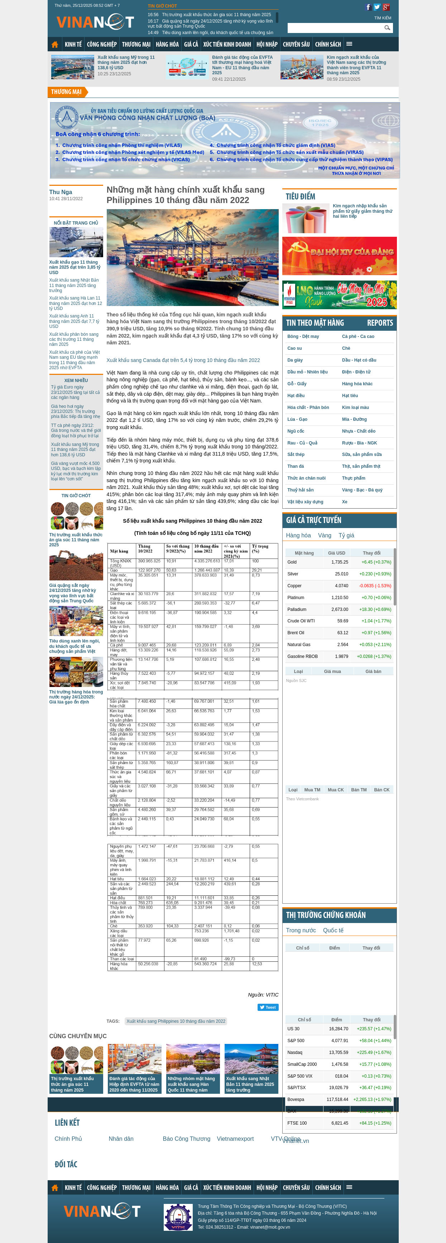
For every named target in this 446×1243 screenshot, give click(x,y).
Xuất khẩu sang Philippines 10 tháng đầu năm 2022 (175, 1021)
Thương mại (136, 45)
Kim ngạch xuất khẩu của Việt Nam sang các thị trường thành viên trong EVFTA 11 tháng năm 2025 (356, 65)
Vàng (324, 535)
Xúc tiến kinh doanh (227, 45)
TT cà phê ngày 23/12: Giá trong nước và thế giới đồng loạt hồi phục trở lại (76, 430)
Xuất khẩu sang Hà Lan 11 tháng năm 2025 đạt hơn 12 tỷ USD (75, 303)
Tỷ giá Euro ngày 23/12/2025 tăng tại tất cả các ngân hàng (75, 392)
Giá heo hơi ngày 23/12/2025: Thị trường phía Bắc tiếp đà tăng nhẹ (76, 411)
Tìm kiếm (383, 18)
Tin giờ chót (162, 6)
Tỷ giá (346, 535)
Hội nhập (267, 45)
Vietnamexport (235, 1139)
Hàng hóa (167, 45)
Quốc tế (333, 930)
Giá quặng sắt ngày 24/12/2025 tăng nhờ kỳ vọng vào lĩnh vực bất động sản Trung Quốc (210, 24)
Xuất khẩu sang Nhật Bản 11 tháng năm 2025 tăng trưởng (74, 285)
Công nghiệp (102, 45)
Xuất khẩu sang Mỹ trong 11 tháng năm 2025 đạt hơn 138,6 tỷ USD (126, 62)
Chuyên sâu (296, 45)
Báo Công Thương (187, 1139)
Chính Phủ (68, 1139)
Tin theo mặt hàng (315, 323)
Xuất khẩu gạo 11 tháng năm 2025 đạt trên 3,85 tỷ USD (74, 267)
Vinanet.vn (295, 1141)
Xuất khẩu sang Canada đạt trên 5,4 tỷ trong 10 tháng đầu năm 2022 (183, 360)
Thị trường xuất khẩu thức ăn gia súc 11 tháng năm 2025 (209, 14)
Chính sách (328, 45)
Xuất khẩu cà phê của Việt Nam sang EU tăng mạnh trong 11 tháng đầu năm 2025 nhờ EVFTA (74, 360)
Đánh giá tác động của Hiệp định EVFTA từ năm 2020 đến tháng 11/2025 (134, 1084)
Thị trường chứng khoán (326, 916)
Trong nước (301, 930)
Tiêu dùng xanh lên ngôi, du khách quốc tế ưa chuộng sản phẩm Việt (210, 35)
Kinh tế (73, 45)
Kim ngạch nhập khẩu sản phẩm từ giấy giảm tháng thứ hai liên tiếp (363, 211)
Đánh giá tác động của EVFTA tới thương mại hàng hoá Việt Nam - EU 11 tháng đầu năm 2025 (242, 65)
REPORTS (380, 323)
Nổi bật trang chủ (76, 223)
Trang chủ (54, 44)
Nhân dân (121, 1139)
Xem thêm (349, 44)
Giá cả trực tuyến (313, 521)
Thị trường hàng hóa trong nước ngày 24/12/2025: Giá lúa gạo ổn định (76, 697)
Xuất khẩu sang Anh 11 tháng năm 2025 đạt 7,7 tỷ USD (74, 321)
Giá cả (191, 45)
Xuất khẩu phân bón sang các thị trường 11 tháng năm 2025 (74, 339)
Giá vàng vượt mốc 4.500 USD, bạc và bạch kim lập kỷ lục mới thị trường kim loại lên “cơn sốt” (76, 471)
